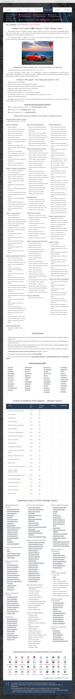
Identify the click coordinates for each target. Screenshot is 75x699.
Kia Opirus (46, 388)
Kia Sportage (64, 379)
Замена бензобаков (12, 601)
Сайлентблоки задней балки (60, 544)
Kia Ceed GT (11, 384)
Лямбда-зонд (10, 590)
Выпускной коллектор (13, 567)
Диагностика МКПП (33, 525)
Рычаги (55, 514)
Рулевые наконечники (59, 555)
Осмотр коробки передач (14, 553)
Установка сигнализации (15, 447)
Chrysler (41, 669)
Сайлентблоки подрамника (60, 534)
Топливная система (12, 597)
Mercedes (22, 669)
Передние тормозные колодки (36, 542)
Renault (10, 660)
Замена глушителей (13, 459)
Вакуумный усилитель (34, 575)
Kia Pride (27, 371)
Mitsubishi (47, 664)
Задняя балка (56, 528)
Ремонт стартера (12, 486)
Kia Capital (11, 376)
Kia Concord (47, 367)
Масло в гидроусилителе (59, 561)
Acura (53, 669)
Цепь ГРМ (9, 517)
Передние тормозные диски (35, 546)
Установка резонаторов (13, 575)
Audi (65, 660)
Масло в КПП (10, 633)
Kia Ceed (10, 382)
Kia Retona (28, 378)
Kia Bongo (10, 371)
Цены (28, 10)
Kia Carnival (11, 380)
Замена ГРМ (11, 463)
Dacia (40, 660)
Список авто (8, 18)
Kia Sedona (28, 384)
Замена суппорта (33, 571)
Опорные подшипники (59, 524)
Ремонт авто (48, 10)
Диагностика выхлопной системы (37, 527)
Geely (65, 664)
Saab (53, 674)
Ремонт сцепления (13, 439)
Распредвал (10, 542)
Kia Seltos (27, 386)
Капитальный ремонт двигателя (16, 466)
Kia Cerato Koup (12, 388)
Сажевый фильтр (11, 627)
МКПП (8, 551)
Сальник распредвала (13, 544)
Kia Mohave (47, 384)
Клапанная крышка (12, 536)
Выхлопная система (12, 565)
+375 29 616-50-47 (55, 16)
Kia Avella (10, 367)
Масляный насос (11, 609)
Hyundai (10, 669)
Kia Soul (63, 373)
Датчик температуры (58, 621)
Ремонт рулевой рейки (14, 479)
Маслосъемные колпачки (14, 528)
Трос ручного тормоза (34, 577)
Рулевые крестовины (58, 559)
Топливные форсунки (13, 607)
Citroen (47, 669)
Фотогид (18, 10)
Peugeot (65, 669)
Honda (16, 660)
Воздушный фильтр (12, 621)
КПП (8, 549)
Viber (45, 107)
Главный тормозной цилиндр (36, 563)
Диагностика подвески (34, 507)
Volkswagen (65, 674)
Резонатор (10, 583)
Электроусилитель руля (59, 557)
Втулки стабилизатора (59, 522)
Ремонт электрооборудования (16, 475)
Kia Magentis (47, 382)
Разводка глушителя (12, 571)
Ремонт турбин (12, 493)
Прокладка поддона (12, 534)
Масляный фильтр (12, 619)
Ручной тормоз (32, 561)
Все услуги (52, 683)
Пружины (55, 511)
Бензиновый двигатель (13, 511)
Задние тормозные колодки (35, 544)
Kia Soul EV (64, 375)
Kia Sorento (64, 367)
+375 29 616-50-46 (26, 16)
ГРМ (34, 354)
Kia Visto (63, 390)
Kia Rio (26, 380)
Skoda (53, 664)
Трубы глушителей (12, 573)
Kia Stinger (64, 381)
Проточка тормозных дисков (15, 411)
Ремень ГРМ (10, 515)
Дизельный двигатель (13, 509)
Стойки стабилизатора (59, 520)
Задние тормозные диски (35, 548)
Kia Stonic (63, 383)
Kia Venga (63, 388)
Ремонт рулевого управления (16, 425)
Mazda (41, 664)
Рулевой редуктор (58, 563)
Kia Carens (11, 378)
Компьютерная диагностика (15, 436)
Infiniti (41, 674)
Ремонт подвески (13, 429)
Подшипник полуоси (58, 639)
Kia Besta (10, 369)
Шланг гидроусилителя (59, 565)
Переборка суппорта (33, 573)
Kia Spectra (64, 377)
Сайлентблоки (57, 516)
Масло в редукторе (58, 635)
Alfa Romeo (10, 664)
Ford (58, 674)
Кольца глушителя (12, 569)
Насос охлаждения (58, 605)
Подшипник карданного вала (60, 641)
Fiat (28, 664)
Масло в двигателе (12, 629)
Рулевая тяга (56, 553)
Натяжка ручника (33, 581)
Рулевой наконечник (58, 536)
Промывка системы (58, 617)
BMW (47, 674)
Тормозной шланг (33, 565)
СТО (7, 25)
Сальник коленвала (12, 519)
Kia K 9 (45, 376)
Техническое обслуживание (15, 432)
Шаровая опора (57, 518)
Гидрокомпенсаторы (12, 530)
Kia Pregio (27, 369)
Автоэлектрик (12, 414)
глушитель (39, 354)
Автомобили (13, 25)
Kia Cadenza (11, 373)
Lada (47, 660)
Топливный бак (11, 613)
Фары (54, 577)
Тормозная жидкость (34, 553)
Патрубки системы (58, 607)
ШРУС (54, 526)
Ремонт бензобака (12, 599)
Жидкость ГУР (11, 639)
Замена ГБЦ (10, 524)
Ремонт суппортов (33, 551)
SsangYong (22, 664)
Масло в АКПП (11, 631)
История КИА (37, 683)
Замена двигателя (12, 513)
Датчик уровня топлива (13, 605)
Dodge (28, 660)
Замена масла (12, 418)
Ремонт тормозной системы (15, 455)
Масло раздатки (57, 637)
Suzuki (16, 664)
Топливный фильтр (12, 625)
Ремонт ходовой (12, 421)
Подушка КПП (11, 558)
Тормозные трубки (33, 567)
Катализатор (10, 587)
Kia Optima (47, 390)
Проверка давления (12, 635)
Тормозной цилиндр (33, 555)
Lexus (28, 674)
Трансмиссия (56, 631)
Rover (28, 669)
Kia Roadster (28, 382)
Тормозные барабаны (34, 557)
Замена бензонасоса (12, 611)
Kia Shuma (28, 390)
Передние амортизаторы (59, 507)
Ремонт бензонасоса (12, 603)
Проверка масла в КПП (13, 555)
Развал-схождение (13, 490)
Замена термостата (58, 615)
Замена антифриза (12, 637)
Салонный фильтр (12, 623)
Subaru (58, 660)
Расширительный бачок (59, 613)
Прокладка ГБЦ (11, 526)
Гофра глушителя (12, 585)
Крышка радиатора (58, 619)
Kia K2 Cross (47, 373)
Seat (22, 660)
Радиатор (55, 609)
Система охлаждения (58, 603)
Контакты (67, 10)
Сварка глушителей (12, 577)
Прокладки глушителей (13, 579)
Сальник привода (33, 569)
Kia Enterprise (47, 369)
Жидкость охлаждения (59, 623)
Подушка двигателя (12, 532)
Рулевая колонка (57, 568)
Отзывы (57, 10)
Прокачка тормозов (33, 559)
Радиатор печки (57, 611)
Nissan (22, 674)
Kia (58, 669)
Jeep (16, 669)
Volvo (16, 674)
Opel (34, 664)
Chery (58, 664)
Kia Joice (46, 371)
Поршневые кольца (12, 521)
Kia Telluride (64, 385)
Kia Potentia (28, 367)
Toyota (10, 674)
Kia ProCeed (28, 373)
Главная (8, 10)
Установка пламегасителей (14, 581)
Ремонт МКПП (12, 443)
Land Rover (34, 669)
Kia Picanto (47, 392)
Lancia (34, 660)
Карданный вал (57, 633)
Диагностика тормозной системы (37, 537)
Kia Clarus (10, 390)
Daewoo (53, 660)
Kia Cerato (11, 386)
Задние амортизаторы (59, 509)
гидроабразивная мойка (53, 356)
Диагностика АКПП (33, 523)
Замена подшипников (14, 482)
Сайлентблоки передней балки (61, 546)
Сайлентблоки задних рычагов (61, 542)
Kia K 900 (46, 378)
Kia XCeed (63, 392)
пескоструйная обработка (38, 356)
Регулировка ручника (34, 579)
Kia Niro (46, 386)
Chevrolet (34, 674)
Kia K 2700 (47, 380)
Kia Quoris (27, 376)
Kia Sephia (28, 388)
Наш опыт (38, 10)
